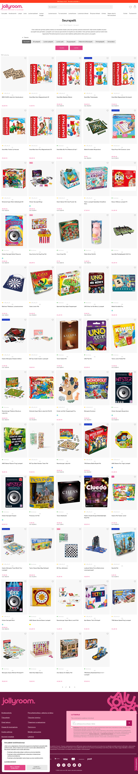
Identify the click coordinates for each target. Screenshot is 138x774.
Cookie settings (6, 732)
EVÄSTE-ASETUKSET (37, 767)
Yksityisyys (32, 727)
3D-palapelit (36, 42)
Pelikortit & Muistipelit (85, 42)
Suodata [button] (62, 48)
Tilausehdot (5, 718)
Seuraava (75, 687)
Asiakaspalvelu (6, 713)
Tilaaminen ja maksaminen (36, 722)
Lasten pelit (59, 42)
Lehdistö (31, 737)
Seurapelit (76, 25)
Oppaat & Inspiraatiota (9, 727)
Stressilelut (111, 42)
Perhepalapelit (100, 42)
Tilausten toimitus (34, 718)
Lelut (60, 25)
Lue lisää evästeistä (10, 761)
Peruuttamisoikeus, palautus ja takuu (40, 713)
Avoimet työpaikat (7, 737)
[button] (130, 7)
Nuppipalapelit (71, 42)
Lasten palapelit (48, 42)
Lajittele (76, 48)
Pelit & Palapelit (67, 25)
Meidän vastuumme (34, 732)
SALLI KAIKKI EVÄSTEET (15, 767)
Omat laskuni (5, 722)
